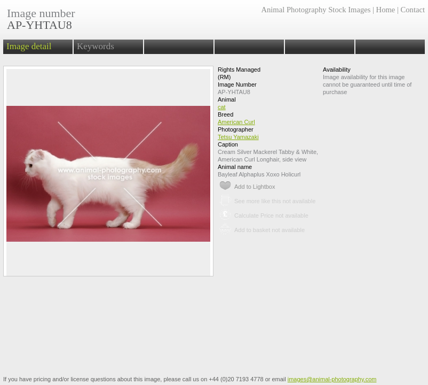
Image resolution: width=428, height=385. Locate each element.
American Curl (236, 122)
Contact (413, 9)
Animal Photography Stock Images (315, 9)
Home (385, 9)
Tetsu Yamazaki (238, 137)
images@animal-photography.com (332, 379)
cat (222, 107)
